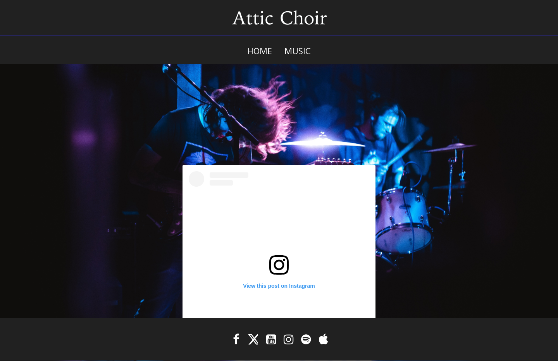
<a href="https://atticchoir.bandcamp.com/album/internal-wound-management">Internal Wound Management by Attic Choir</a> (279, 106)
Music (297, 51)
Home (259, 51)
